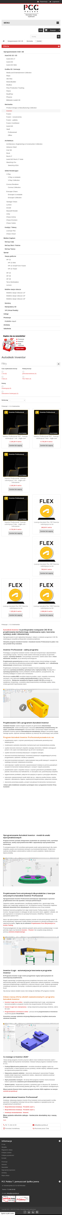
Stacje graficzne (10, 256)
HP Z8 (8, 279)
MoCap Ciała (9, 242)
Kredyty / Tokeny (11, 227)
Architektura (9, 140)
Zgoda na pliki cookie (7, 1213)
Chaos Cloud (11, 234)
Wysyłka (4, 1147)
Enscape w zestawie (15, 194)
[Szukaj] (58, 36)
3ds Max (9, 79)
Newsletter (5, 1167)
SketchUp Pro (11, 162)
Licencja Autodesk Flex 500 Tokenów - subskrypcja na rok (15, 607)
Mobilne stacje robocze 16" (15, 296)
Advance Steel (11, 147)
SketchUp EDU (13, 165)
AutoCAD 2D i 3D (11, 55)
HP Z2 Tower (12, 269)
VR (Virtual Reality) (11, 310)
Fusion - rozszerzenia (13, 117)
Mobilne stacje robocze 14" (15, 293)
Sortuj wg (5, 400)
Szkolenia (7, 328)
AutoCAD (9, 62)
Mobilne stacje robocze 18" (15, 299)
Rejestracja (43, 1)
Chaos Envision (11, 220)
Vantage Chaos (11, 202)
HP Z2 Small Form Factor (17, 266)
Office (10, 135)
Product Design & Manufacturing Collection (21, 108)
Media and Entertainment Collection (19, 72)
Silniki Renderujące (11, 171)
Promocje (7, 317)
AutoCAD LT (10, 59)
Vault (8, 129)
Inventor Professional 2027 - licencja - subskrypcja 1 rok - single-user (15, 437)
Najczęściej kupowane (8, 1170)
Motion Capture (9, 238)
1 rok (4, 373)
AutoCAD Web (11, 65)
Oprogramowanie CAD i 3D (14, 52)
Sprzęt (6, 252)
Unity (8, 214)
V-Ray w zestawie (14, 177)
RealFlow (9, 94)
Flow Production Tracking (15, 88)
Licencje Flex (11, 231)
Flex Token (26, 379)
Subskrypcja (6, 388)
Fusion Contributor (12, 123)
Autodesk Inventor (11, 630)
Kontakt (4, 1158)
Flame (8, 91)
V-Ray (8, 174)
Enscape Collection (14, 197)
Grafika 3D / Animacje (12, 69)
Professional (12, 132)
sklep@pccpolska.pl (40, 1125)
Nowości (4, 1164)
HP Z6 (8, 276)
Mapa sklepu (5, 1175)
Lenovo (9, 285)
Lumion (9, 205)
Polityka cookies (6, 1152)
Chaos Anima (11, 217)
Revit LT (9, 156)
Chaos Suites (11, 223)
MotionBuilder (11, 82)
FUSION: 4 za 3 (10, 321)
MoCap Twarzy (10, 249)
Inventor (9, 111)
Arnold (8, 208)
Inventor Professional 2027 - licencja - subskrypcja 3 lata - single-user (46, 437)
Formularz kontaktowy (11, 1128)
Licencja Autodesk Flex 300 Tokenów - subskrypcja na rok (46, 565)
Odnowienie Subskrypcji (10, 393)
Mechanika (8, 104)
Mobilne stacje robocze (13, 289)
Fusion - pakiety (12, 120)
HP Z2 (8, 259)
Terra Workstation (12, 282)
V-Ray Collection (14, 180)
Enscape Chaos (12, 191)
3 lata (4, 379)
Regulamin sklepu (7, 1150)
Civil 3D (9, 150)
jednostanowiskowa (29, 373)
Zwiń (4, 1120)
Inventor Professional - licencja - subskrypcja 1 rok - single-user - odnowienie (15, 480)
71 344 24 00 (11, 1189)
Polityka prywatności (8, 1155)
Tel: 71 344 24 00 (9, 1125)
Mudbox (9, 85)
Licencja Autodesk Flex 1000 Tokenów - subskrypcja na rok (46, 607)
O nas (3, 1144)
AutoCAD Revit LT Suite (14, 159)
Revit (8, 153)
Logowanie (55, 1)
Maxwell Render (12, 211)
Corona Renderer (12, 184)
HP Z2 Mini (12, 263)
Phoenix (9, 97)
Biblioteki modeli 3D (13, 100)
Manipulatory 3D (10, 307)
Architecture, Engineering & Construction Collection (24, 144)
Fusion (8, 114)
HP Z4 (8, 273)
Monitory (8, 303)
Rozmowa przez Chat (41, 1128)
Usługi (6, 314)
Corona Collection (14, 187)
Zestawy (7, 325)
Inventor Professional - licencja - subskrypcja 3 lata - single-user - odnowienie (15, 524)
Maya (8, 76)
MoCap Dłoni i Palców (12, 245)
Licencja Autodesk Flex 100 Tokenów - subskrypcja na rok (46, 523)
